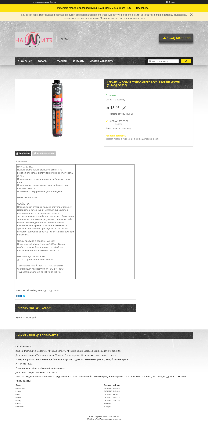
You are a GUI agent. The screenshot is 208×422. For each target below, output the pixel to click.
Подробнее (142, 8)
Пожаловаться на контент (110, 419)
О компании (25, 61)
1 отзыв (172, 2)
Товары (42, 61)
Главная (62, 61)
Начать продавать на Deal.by (44, 2)
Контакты (78, 61)
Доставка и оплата (101, 61)
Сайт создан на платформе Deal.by (104, 416)
